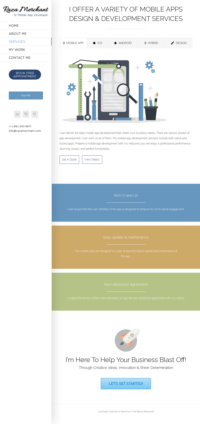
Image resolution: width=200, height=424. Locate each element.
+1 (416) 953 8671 (20, 126)
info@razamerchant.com (25, 130)
